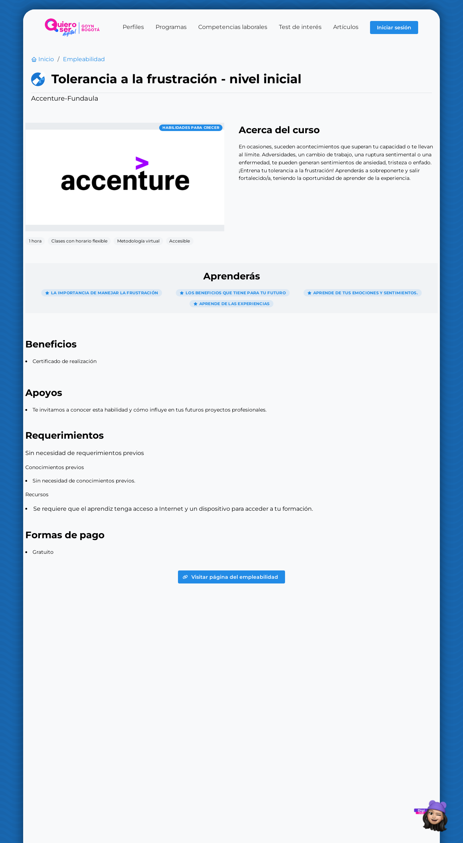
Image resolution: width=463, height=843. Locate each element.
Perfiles (133, 27)
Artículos (345, 27)
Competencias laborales (232, 27)
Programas (171, 27)
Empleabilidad (84, 59)
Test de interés (300, 27)
